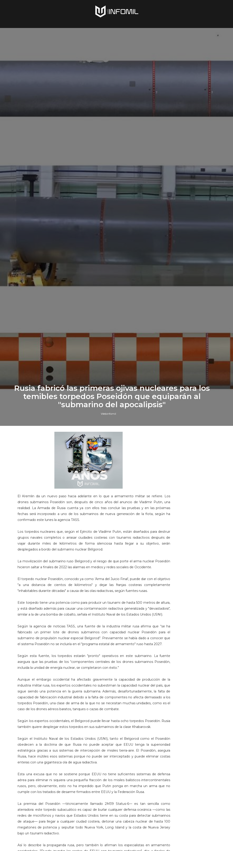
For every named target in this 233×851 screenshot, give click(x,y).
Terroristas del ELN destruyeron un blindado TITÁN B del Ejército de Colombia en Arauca (193, 596)
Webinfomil (108, 524)
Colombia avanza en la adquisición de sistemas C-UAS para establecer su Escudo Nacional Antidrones (194, 653)
